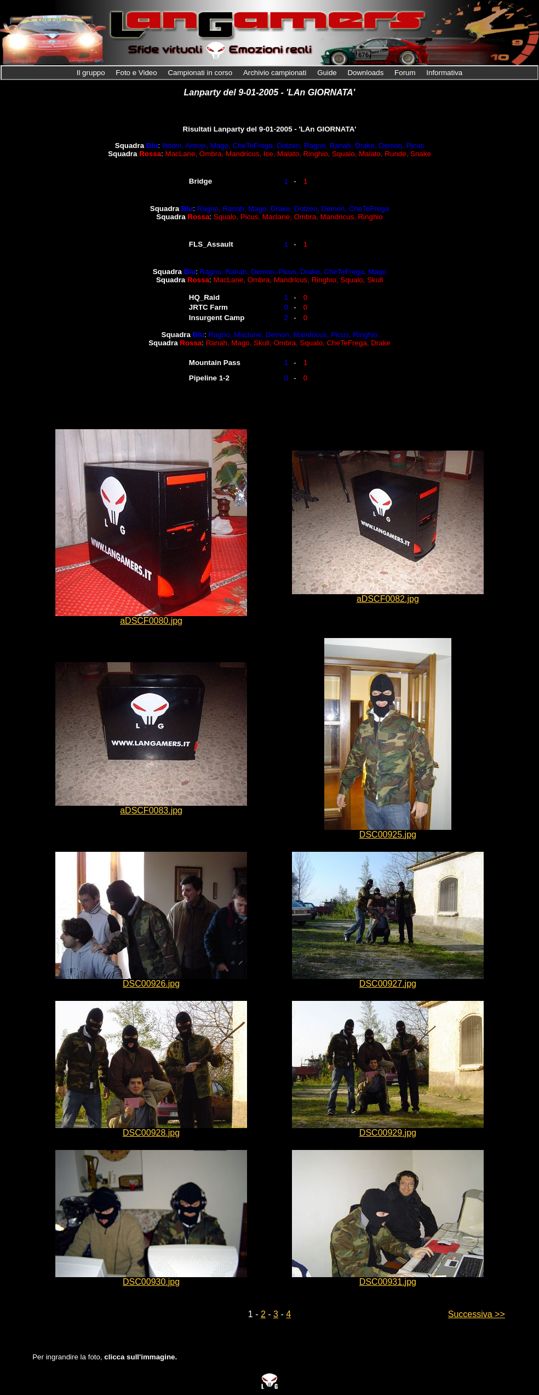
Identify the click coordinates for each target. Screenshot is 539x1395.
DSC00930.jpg (151, 1281)
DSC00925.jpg (387, 834)
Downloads (366, 73)
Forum (405, 73)
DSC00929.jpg (387, 1132)
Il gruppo (92, 73)
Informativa (444, 73)
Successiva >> (476, 1314)
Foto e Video (137, 73)
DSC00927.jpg (387, 983)
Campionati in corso (201, 73)
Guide (328, 73)
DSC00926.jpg (151, 983)
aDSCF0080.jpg (151, 620)
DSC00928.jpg (151, 1132)
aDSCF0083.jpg (151, 810)
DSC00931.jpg (387, 1281)
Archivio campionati (275, 73)
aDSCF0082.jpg (388, 598)
